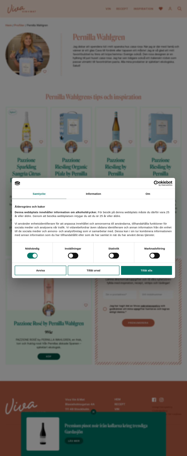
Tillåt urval (93, 270)
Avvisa (40, 270)
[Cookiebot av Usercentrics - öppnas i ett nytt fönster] (156, 183)
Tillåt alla (146, 270)
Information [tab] (93, 193)
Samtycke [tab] (39, 193)
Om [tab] (148, 193)
